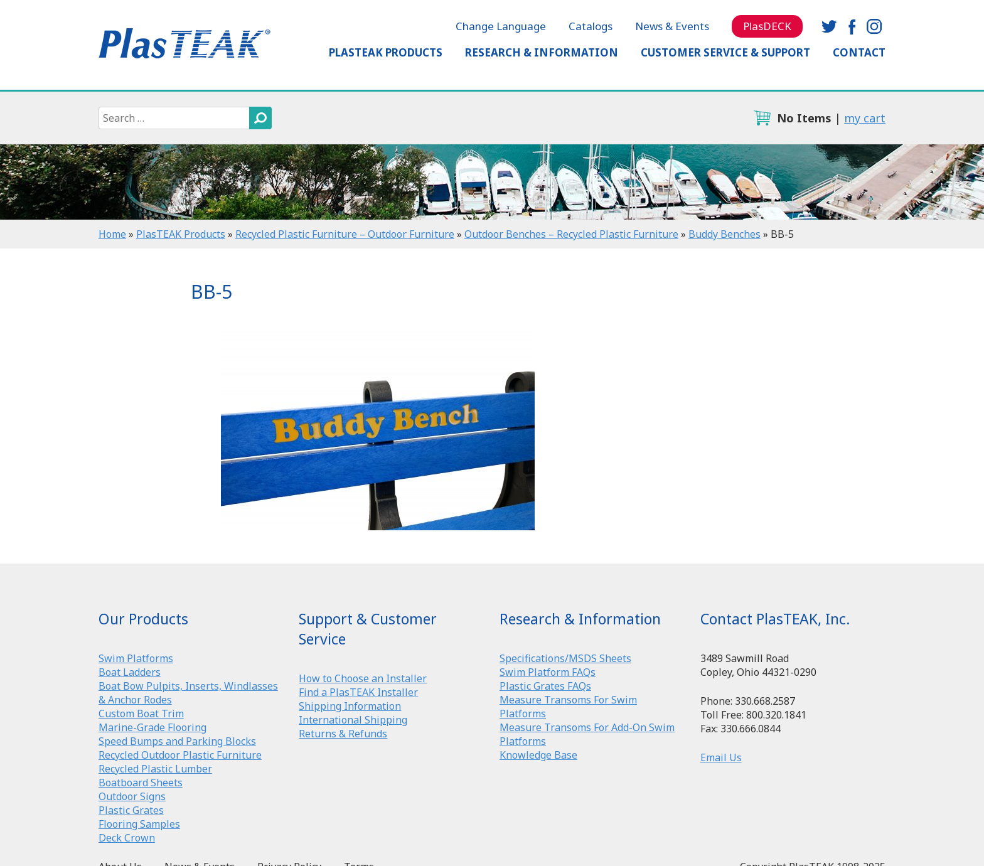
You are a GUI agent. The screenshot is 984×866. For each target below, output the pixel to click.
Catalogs (590, 26)
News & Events (672, 26)
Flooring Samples (139, 824)
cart (762, 118)
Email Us (721, 757)
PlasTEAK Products (385, 52)
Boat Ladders (130, 672)
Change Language (501, 26)
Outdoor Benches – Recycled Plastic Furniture (571, 234)
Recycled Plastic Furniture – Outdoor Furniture (344, 234)
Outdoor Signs (132, 796)
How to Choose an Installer (363, 678)
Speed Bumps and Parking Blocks (177, 741)
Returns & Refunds (343, 733)
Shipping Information (350, 706)
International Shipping (353, 720)
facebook (851, 26)
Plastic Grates (131, 810)
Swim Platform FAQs (548, 672)
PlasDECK (767, 26)
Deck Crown (127, 838)
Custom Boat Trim (141, 713)
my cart (864, 118)
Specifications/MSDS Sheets (565, 658)
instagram (874, 26)
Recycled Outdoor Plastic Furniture (180, 755)
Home (112, 234)
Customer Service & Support (725, 52)
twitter (829, 26)
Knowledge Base (538, 755)
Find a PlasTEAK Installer (358, 692)
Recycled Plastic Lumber (155, 769)
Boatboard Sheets (141, 782)
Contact (859, 52)
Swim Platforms (136, 658)
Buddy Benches (724, 234)
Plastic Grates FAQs (545, 686)
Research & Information (541, 52)
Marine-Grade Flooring (152, 727)
